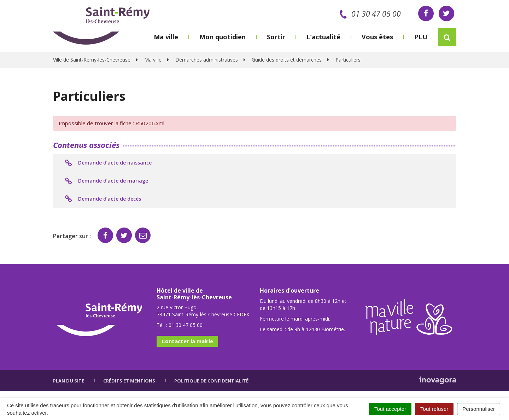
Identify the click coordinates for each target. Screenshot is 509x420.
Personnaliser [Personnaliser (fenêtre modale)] (478, 409)
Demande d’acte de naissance (108, 163)
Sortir (276, 37)
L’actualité (323, 37)
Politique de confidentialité (211, 381)
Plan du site (68, 381)
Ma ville (166, 37)
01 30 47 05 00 (369, 14)
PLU (420, 37)
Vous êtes (377, 37)
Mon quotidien (222, 37)
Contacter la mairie (187, 341)
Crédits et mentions (129, 381)
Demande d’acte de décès (102, 199)
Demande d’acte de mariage (106, 181)
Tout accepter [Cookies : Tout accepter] (390, 409)
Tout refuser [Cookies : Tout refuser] (434, 409)
